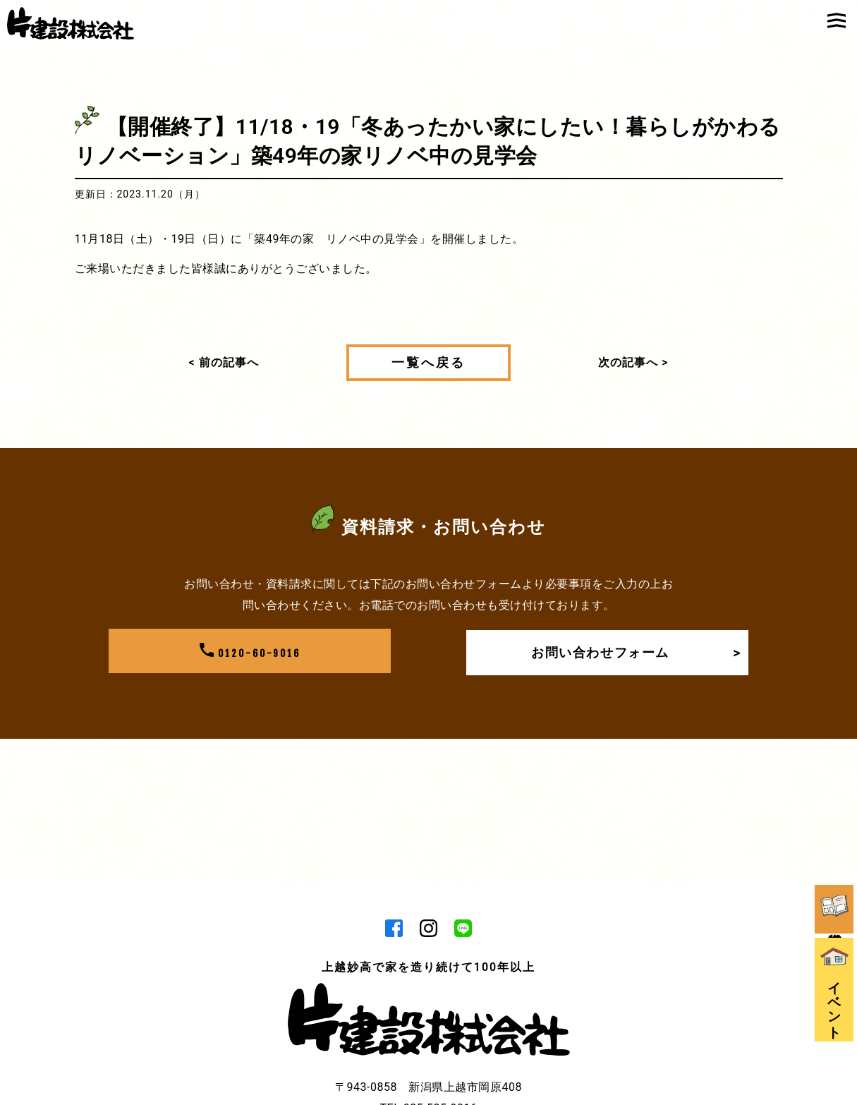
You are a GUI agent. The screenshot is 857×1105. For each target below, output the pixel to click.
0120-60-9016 (249, 652)
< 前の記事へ (224, 362)
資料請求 (836, 828)
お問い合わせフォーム (632, 652)
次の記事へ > (633, 362)
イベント (836, 926)
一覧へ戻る (428, 362)
